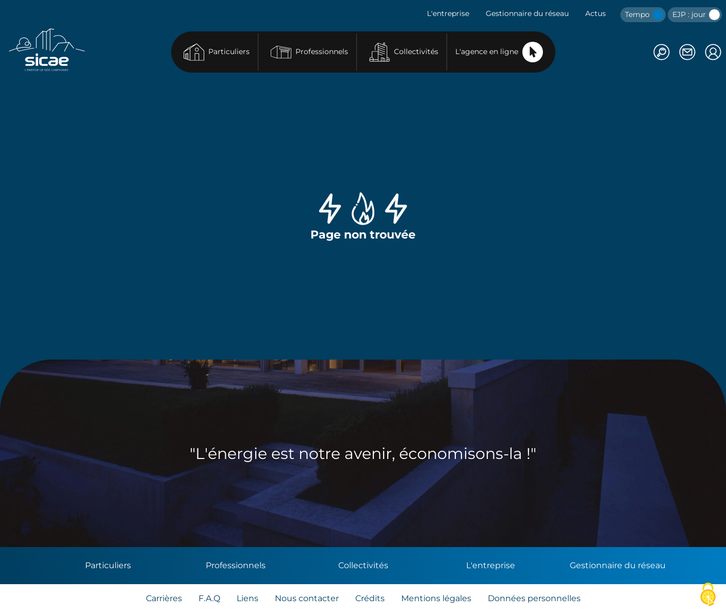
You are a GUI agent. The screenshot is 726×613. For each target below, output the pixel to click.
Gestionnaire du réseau (527, 13)
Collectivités (403, 52)
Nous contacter (307, 598)
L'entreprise (448, 13)
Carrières (164, 598)
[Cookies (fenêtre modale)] (708, 595)
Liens (247, 598)
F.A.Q (209, 598)
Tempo (644, 14)
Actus (595, 13)
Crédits (370, 598)
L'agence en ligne (499, 52)
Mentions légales (436, 598)
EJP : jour (696, 14)
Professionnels (309, 52)
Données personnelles (534, 598)
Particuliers (217, 52)
